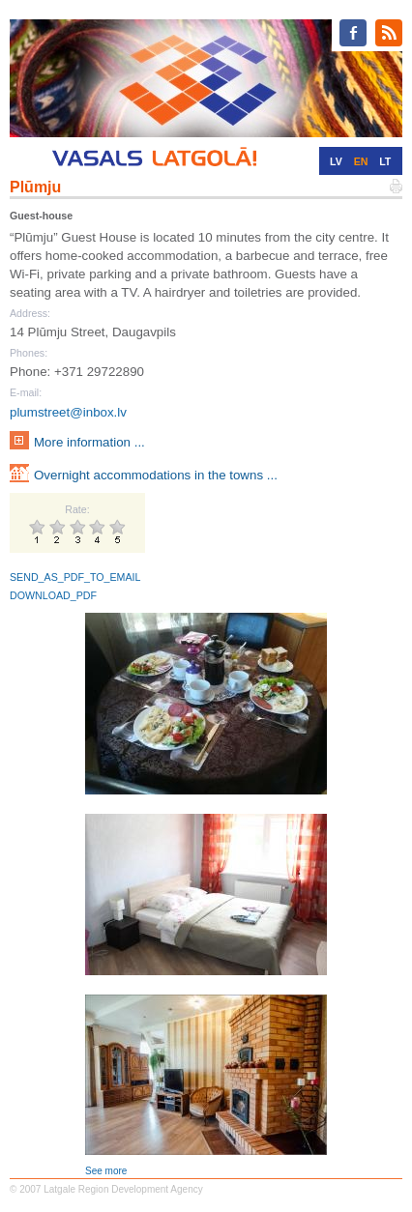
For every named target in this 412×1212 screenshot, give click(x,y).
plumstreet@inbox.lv (68, 412)
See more (106, 1171)
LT (385, 161)
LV (336, 161)
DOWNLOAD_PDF (53, 595)
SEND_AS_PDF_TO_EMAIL (75, 577)
